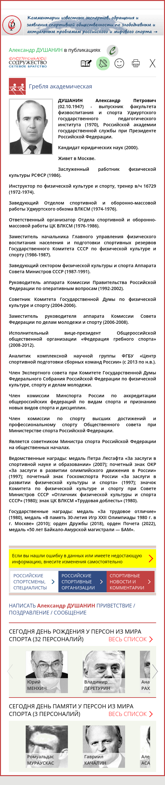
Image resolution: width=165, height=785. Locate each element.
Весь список (128, 642)
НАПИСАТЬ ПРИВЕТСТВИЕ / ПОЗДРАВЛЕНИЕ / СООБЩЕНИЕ (72, 612)
